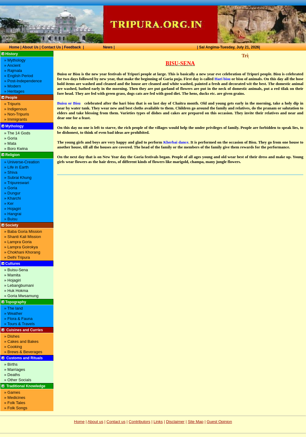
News (108, 47)
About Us (30, 47)
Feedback (72, 47)
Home (14, 47)
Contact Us (51, 47)
